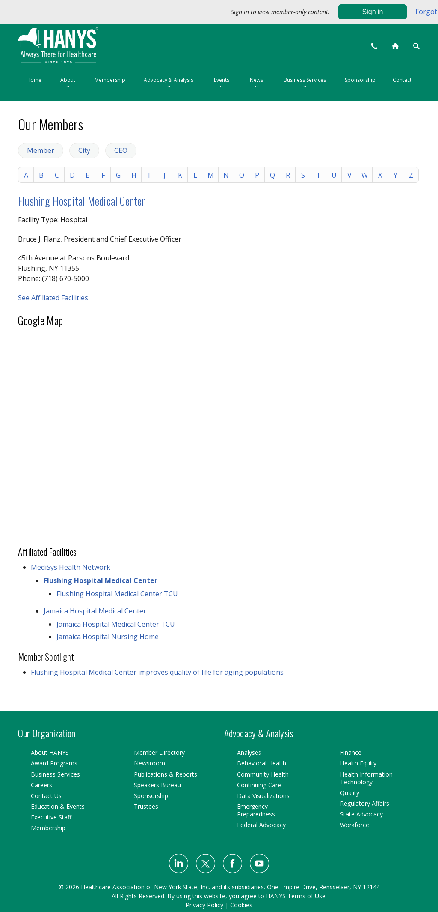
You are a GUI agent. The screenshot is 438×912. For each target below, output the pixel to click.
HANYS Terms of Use (296, 896)
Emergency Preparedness (256, 810)
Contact (402, 80)
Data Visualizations (263, 796)
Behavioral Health (261, 763)
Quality (349, 793)
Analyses (249, 752)
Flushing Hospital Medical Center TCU (117, 593)
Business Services (305, 83)
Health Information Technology (366, 778)
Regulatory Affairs (364, 803)
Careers (41, 785)
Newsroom (149, 763)
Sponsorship (360, 80)
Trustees (146, 806)
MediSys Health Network (70, 567)
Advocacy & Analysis (168, 83)
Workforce (354, 825)
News (256, 83)
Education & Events (58, 806)
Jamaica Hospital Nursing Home (107, 636)
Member (40, 150)
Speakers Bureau (157, 785)
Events (221, 83)
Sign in (372, 11)
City (84, 150)
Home (34, 80)
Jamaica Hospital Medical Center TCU (115, 624)
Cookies (241, 905)
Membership (110, 80)
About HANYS (50, 752)
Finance (350, 752)
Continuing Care (259, 785)
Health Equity (358, 763)
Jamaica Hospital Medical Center (95, 611)
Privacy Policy (204, 905)
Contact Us (46, 796)
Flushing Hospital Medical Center (81, 200)
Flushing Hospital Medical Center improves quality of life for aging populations (157, 672)
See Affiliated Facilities (53, 297)
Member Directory (159, 752)
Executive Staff (51, 817)
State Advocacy (361, 814)
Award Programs (54, 763)
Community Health (263, 774)
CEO (120, 150)
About (67, 83)
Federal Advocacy (261, 825)
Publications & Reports (165, 774)
